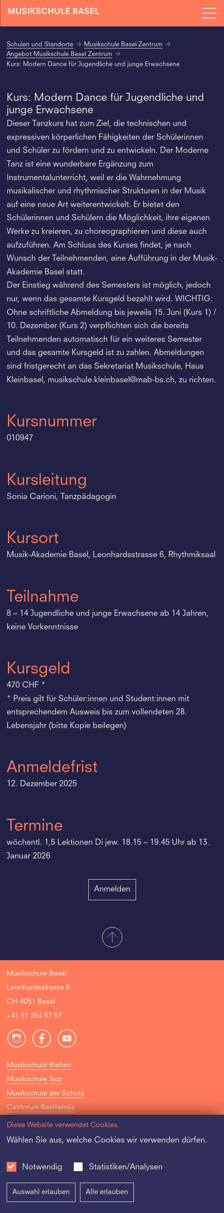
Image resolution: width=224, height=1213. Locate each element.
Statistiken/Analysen (126, 1167)
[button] (112, 938)
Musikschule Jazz (34, 1079)
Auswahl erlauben (41, 1192)
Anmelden (112, 889)
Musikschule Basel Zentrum (123, 44)
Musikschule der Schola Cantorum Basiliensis (45, 1100)
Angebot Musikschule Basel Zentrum (59, 54)
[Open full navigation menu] (209, 13)
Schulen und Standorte (40, 44)
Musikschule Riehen (39, 1065)
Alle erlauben (107, 1192)
